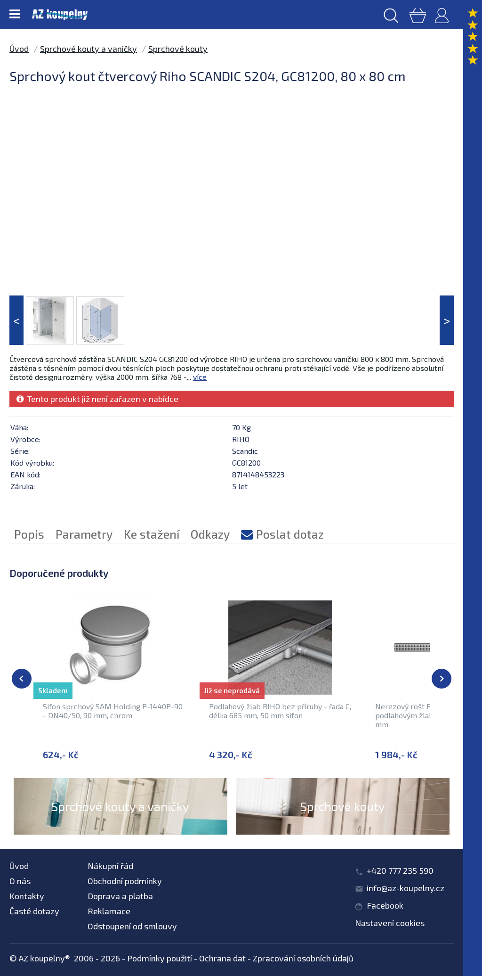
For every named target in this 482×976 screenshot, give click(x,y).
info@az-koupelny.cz (405, 888)
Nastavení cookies (390, 923)
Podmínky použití (159, 958)
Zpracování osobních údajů (303, 958)
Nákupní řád (110, 866)
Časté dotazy (34, 911)
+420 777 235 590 (400, 870)
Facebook (385, 905)
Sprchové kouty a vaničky (88, 48)
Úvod (19, 48)
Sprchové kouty (178, 48)
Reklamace (109, 911)
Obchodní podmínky (125, 881)
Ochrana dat (222, 958)
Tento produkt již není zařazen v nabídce (97, 399)
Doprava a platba (120, 896)
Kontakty (26, 896)
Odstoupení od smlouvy (132, 926)
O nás (20, 881)
